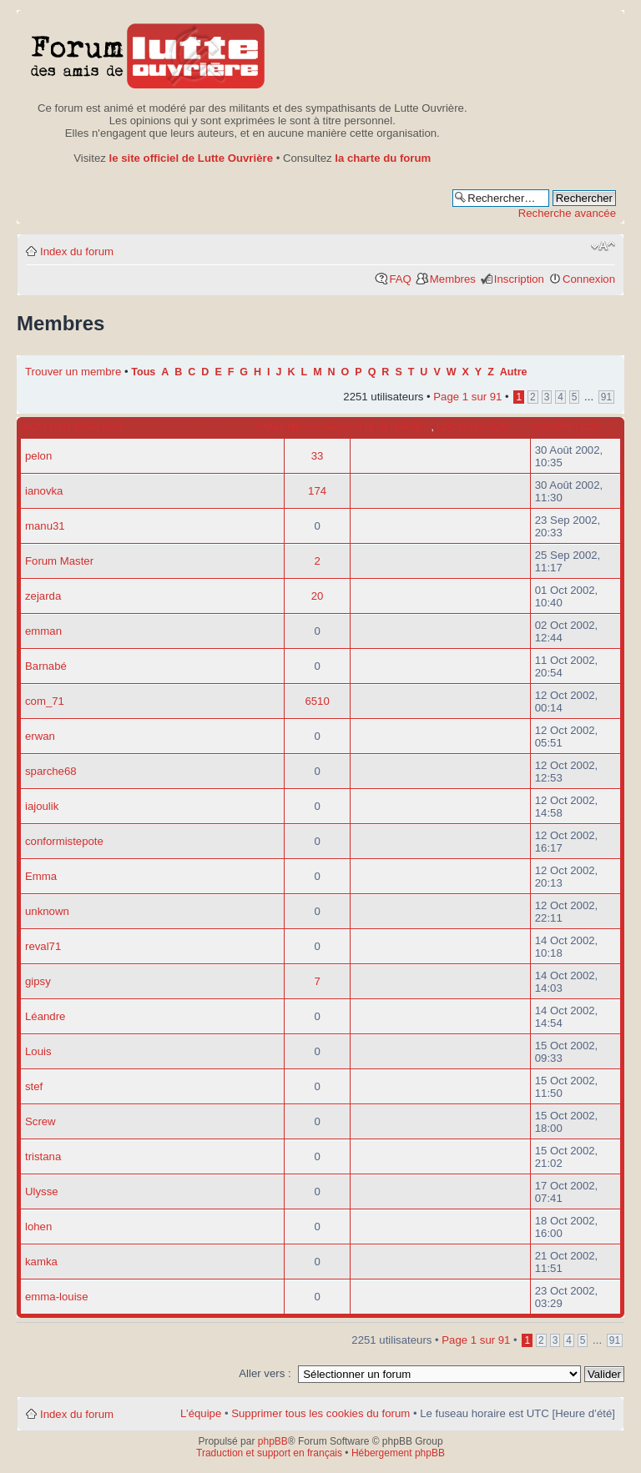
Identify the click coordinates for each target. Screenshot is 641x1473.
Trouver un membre (74, 371)
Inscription (519, 279)
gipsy (38, 981)
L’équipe (200, 1413)
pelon (38, 456)
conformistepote (64, 841)
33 (317, 456)
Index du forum (77, 251)
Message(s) (318, 427)
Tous (143, 372)
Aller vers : (264, 1373)
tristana (43, 1156)
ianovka (44, 491)
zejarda (43, 596)
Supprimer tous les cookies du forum (320, 1413)
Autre (513, 372)
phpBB (273, 1441)
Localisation (472, 427)
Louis (38, 1051)
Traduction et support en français (269, 1453)
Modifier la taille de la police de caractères (603, 246)
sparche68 (51, 771)
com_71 (44, 701)
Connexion (589, 279)
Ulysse (41, 1191)
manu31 (45, 526)
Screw (40, 1121)
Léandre (45, 1016)
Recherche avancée (567, 213)
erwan (40, 736)
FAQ (400, 279)
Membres (453, 279)
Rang (269, 427)
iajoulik (41, 806)
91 (606, 397)
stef (34, 1086)
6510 (317, 701)
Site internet (392, 427)
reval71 (43, 946)
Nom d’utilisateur (73, 427)
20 (317, 596)
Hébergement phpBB (398, 1453)
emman (43, 631)
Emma (41, 876)
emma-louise (56, 1296)
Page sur (467, 396)
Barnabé (46, 666)
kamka (41, 1261)
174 (317, 491)
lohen (38, 1226)
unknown (47, 911)
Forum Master (59, 561)
